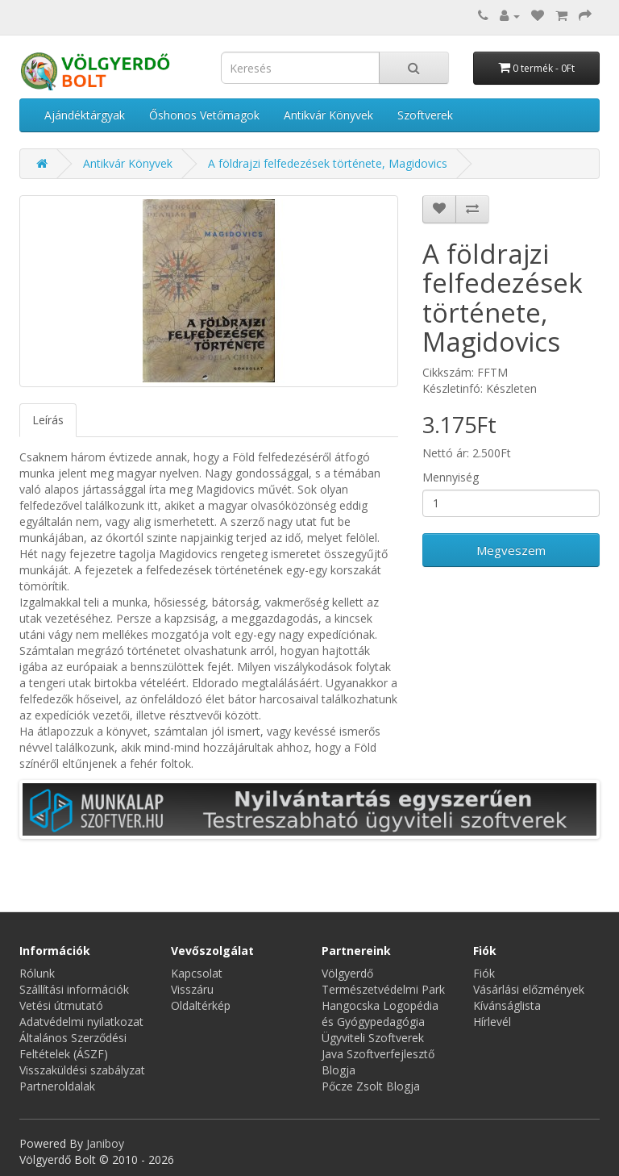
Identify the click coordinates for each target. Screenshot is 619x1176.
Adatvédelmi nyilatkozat (81, 1021)
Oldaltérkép (201, 1005)
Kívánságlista (507, 1005)
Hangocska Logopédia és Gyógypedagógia (380, 1013)
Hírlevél (492, 1021)
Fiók (484, 973)
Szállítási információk (74, 989)
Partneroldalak (57, 1086)
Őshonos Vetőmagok (204, 115)
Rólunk (37, 973)
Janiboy (105, 1143)
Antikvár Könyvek (328, 115)
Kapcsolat (196, 973)
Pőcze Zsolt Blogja (371, 1086)
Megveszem (511, 550)
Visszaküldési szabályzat (82, 1070)
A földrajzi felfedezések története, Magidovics (327, 163)
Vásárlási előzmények (528, 989)
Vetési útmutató (61, 1005)
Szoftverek (425, 115)
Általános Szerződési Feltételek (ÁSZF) (73, 1045)
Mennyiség (450, 477)
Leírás (48, 419)
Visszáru (192, 989)
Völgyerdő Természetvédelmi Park (383, 981)
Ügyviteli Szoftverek (373, 1037)
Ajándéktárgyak (84, 115)
